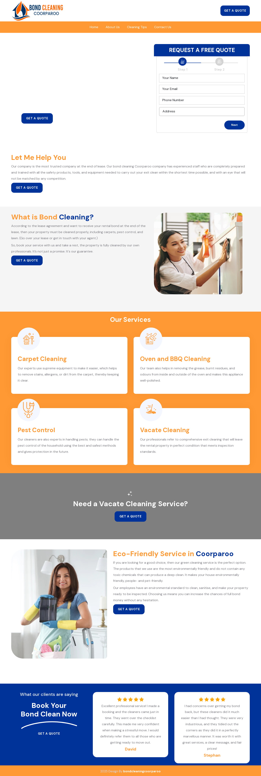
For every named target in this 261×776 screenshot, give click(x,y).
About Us (113, 27)
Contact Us (162, 27)
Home (94, 27)
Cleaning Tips (137, 27)
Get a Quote (235, 11)
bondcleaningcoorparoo (142, 770)
